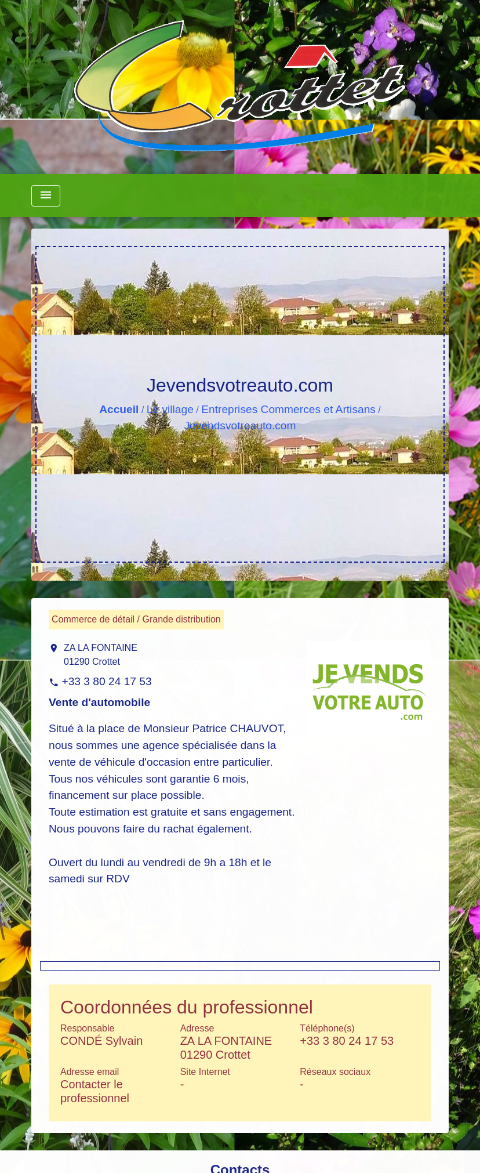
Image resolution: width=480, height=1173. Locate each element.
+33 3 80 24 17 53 (106, 681)
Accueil (119, 409)
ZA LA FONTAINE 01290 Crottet (100, 655)
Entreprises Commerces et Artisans (288, 409)
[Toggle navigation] (45, 196)
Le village (170, 409)
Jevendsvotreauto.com (240, 425)
